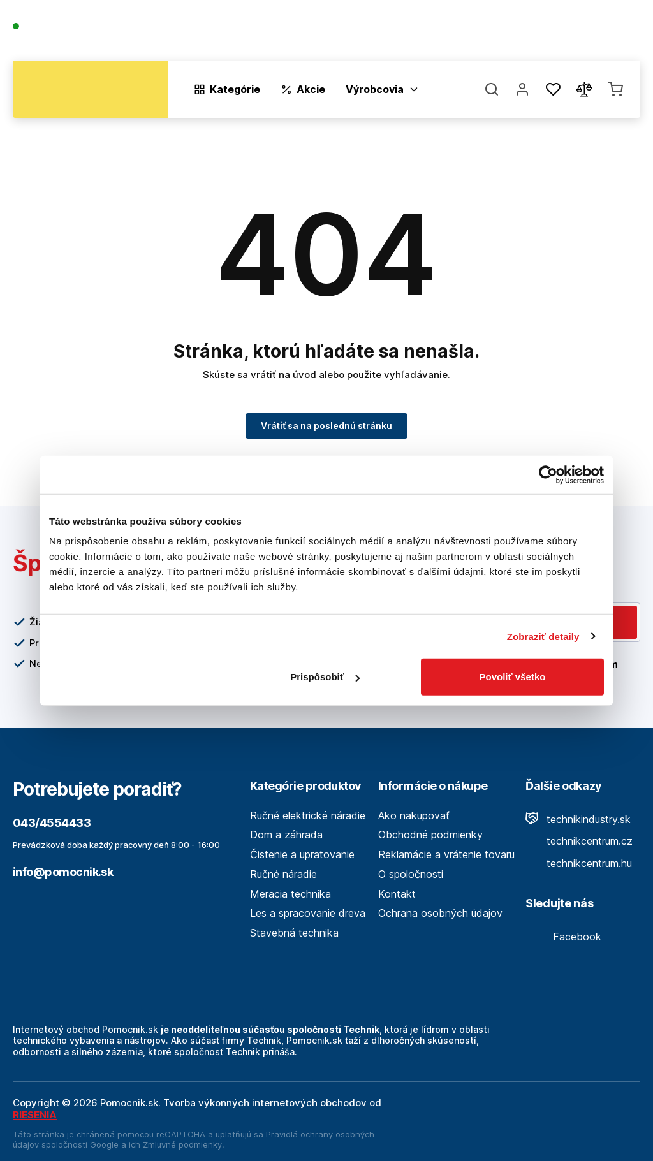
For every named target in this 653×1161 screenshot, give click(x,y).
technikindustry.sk (578, 819)
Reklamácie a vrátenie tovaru (446, 854)
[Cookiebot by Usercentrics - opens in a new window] (548, 474)
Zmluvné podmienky (182, 1144)
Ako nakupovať (414, 815)
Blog (516, 32)
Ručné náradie (283, 874)
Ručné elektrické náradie (307, 815)
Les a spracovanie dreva (307, 913)
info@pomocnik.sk (63, 872)
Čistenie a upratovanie (302, 854)
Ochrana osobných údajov (440, 913)
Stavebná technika (294, 932)
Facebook (563, 936)
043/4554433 (58, 27)
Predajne (565, 32)
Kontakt (621, 32)
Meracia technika (290, 893)
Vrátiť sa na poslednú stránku (326, 425)
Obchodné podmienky (430, 834)
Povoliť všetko (513, 676)
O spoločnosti (456, 32)
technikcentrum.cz (579, 841)
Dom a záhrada (286, 834)
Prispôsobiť (325, 676)
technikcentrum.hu (578, 863)
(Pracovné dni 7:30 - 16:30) (73, 39)
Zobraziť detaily (543, 636)
